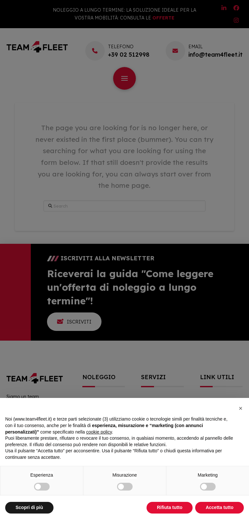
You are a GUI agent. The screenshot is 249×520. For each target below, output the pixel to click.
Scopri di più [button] (29, 507)
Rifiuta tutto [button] (170, 507)
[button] (240, 408)
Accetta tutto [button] (219, 507)
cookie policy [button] (99, 432)
